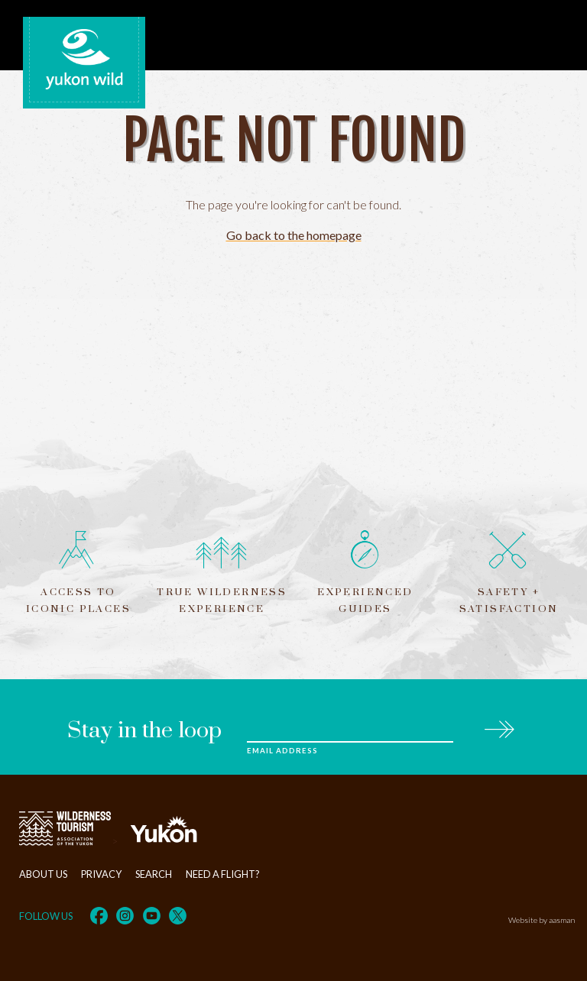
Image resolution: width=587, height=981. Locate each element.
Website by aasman (541, 919)
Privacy (101, 874)
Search (153, 874)
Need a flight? (223, 874)
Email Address (282, 750)
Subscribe (498, 727)
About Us (43, 874)
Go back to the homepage (294, 235)
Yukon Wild (84, 59)
